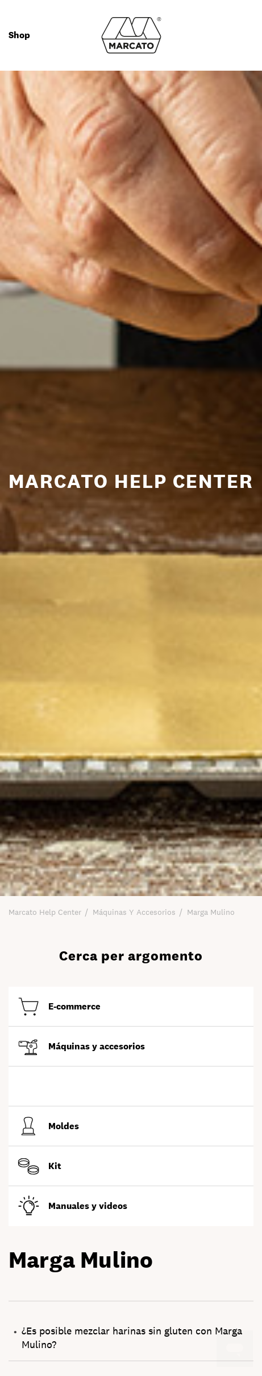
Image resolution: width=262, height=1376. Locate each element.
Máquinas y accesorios (134, 912)
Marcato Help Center (45, 912)
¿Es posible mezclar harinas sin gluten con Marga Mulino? (132, 1337)
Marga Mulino (211, 912)
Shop (19, 35)
